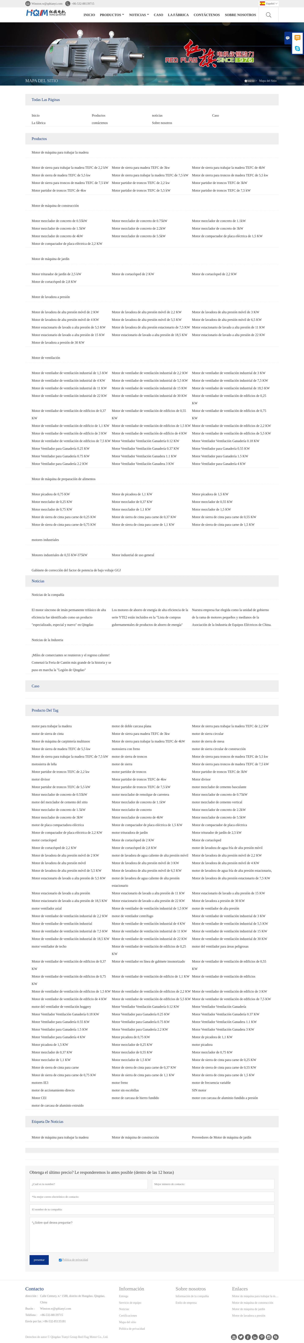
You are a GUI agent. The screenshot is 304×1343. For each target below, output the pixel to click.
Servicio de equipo (130, 1302)
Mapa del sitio (127, 1322)
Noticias (124, 1309)
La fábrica (178, 15)
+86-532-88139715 (82, 3)
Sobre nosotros (240, 15)
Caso (158, 15)
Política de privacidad (132, 1328)
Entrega (123, 1296)
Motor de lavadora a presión (248, 1315)
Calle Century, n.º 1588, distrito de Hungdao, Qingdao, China (72, 1299)
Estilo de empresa (186, 1302)
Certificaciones (128, 1315)
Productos (112, 15)
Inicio (89, 15)
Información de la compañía (192, 1296)
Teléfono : (31, 1315)
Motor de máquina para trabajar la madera (255, 1296)
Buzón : (30, 1308)
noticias (139, 15)
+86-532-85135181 (54, 1321)
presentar (39, 1259)
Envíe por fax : (34, 1321)
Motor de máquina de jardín (248, 1309)
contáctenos (207, 15)
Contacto (34, 1288)
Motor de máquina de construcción (252, 1302)
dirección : (31, 1296)
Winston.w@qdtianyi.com (46, 3)
